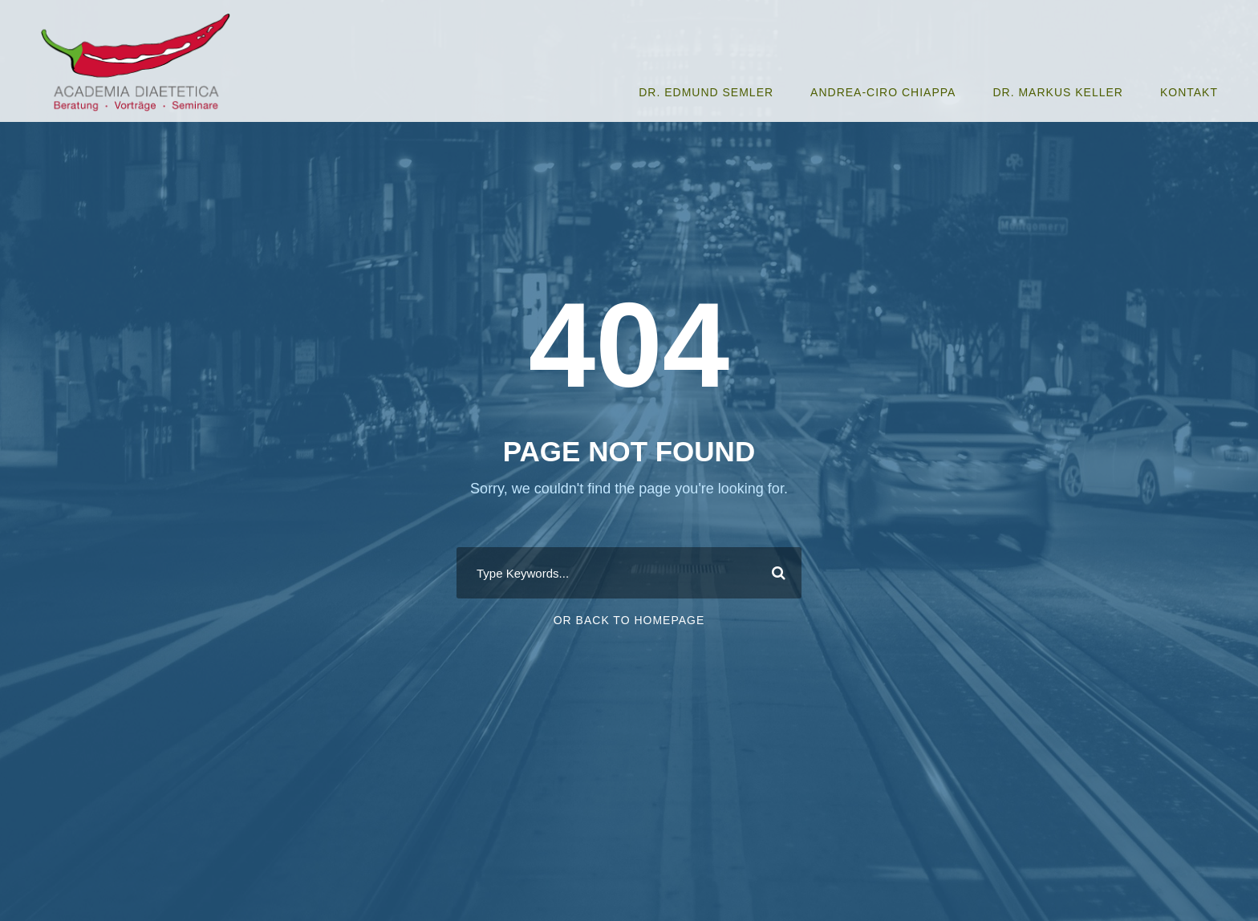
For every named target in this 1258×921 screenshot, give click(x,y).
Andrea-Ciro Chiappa (883, 92)
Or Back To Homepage (629, 620)
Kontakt (1189, 92)
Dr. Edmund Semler (706, 92)
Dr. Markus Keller (1057, 92)
